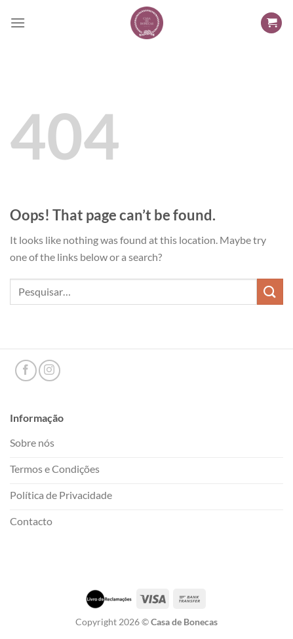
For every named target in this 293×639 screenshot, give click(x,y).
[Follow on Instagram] (49, 370)
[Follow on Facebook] (26, 370)
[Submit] (270, 291)
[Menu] (18, 23)
